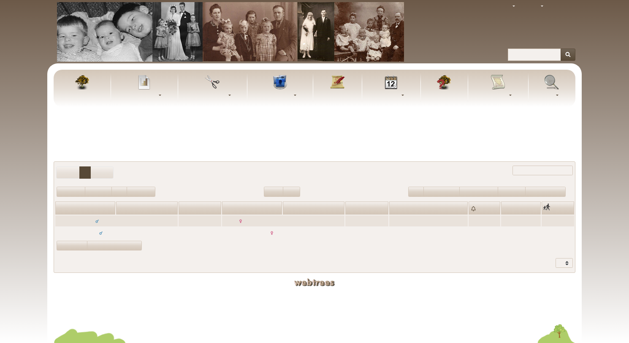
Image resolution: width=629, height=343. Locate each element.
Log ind (561, 6)
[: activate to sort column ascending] (484, 207)
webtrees (314, 282)
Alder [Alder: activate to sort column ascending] (186, 209)
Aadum (511, 233)
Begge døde (141, 191)
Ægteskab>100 (441, 191)
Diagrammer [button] (142, 95)
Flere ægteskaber (545, 191)
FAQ (444, 95)
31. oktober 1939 (409, 233)
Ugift (416, 191)
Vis (560, 263)
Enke (119, 191)
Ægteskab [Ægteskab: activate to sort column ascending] (402, 209)
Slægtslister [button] (278, 95)
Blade (291, 191)
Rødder (273, 191)
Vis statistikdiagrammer (114, 245)
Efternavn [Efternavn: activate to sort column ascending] (296, 209)
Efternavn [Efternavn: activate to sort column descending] (129, 209)
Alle (454, 134)
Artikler (337, 95)
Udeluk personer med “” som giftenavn (314, 147)
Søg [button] (550, 95)
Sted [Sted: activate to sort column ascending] (508, 209)
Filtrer (535, 171)
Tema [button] (504, 6)
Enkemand (98, 191)
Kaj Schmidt (362, 295)
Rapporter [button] (496, 95)
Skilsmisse (512, 191)
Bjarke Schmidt (362, 303)
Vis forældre (72, 245)
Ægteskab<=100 (478, 191)
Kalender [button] (389, 95)
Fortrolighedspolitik (315, 315)
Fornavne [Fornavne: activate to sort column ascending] (68, 209)
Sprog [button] (532, 6)
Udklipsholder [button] (210, 95)
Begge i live (71, 191)
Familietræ (82, 95)
